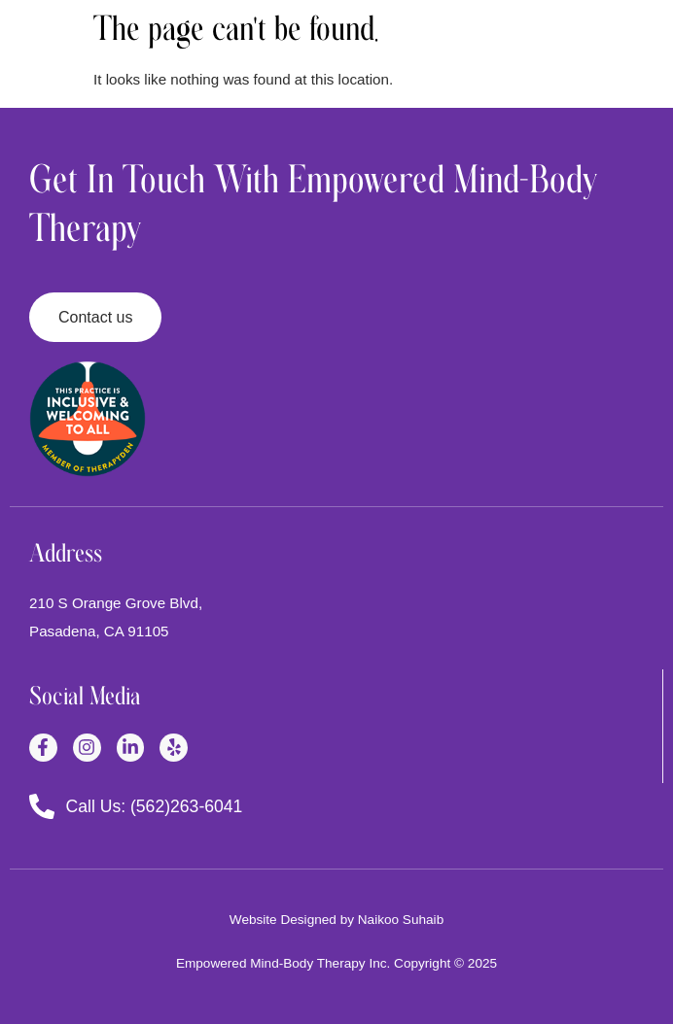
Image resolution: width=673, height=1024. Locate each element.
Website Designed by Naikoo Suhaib (336, 919)
